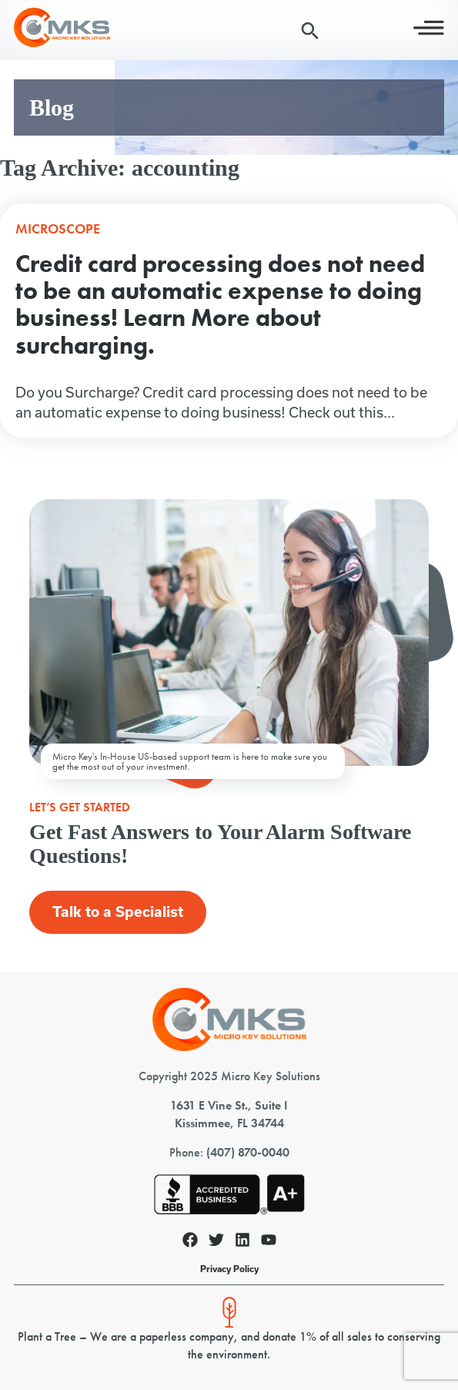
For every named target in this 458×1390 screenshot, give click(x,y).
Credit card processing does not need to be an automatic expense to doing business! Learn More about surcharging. (220, 304)
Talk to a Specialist (117, 912)
